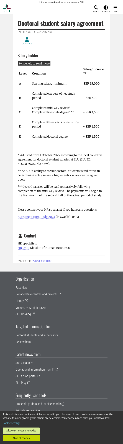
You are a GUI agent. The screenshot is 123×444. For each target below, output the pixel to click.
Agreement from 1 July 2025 (36, 217)
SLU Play (21, 383)
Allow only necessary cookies (21, 430)
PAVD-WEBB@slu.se (42, 261)
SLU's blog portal (26, 376)
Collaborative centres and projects (37, 294)
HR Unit (23, 247)
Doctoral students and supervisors (37, 335)
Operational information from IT (35, 369)
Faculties (21, 287)
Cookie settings (11, 423)
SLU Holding (23, 314)
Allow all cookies (21, 438)
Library (20, 301)
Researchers (23, 342)
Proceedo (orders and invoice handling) (40, 404)
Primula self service (28, 410)
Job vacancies (24, 363)
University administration (31, 307)
